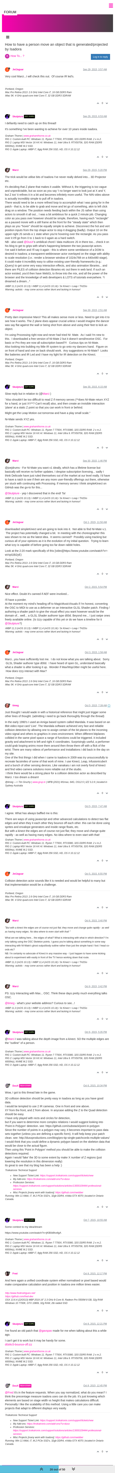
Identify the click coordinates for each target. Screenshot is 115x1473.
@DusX (28, 238)
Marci (15, 166)
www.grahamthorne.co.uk (37, 132)
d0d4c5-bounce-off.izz (18, 1340)
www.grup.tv (39, 778)
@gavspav (45, 1326)
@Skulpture (12, 489)
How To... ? (17, 52)
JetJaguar (18, 65)
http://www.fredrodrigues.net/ (20, 1289)
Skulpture (17, 112)
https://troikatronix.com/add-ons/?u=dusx (48, 1175)
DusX (15, 1081)
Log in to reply (100, 53)
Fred (15, 1269)
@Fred (9, 1388)
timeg (15, 701)
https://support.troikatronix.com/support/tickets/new (66, 1171)
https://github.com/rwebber (69, 1188)
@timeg (9, 999)
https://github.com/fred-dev (19, 1292)
